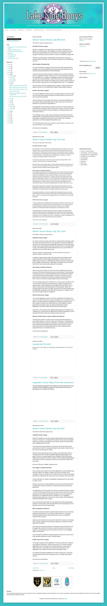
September (12, 80)
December (11, 76)
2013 (9, 118)
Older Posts (71, 568)
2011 (9, 122)
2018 (9, 111)
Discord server (92, 61)
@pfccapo (81, 40)
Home (6, 30)
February (11, 106)
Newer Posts (36, 568)
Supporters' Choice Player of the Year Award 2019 (53, 382)
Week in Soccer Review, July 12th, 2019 (49, 231)
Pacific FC (10, 53)
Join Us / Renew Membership (53, 30)
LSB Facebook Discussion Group (15, 51)
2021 (9, 70)
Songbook (21, 30)
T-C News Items (11, 56)
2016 (9, 113)
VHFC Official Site (12, 55)
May (10, 100)
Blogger (65, 598)
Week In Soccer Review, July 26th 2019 (49, 40)
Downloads (29, 30)
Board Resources (38, 30)
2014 (9, 117)
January (11, 108)
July (10, 83)
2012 (9, 120)
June (10, 98)
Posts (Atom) (41, 570)
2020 (9, 72)
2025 (9, 64)
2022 (9, 68)
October (11, 78)
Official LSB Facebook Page (14, 49)
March (11, 104)
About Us (13, 30)
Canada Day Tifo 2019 (42, 344)
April (10, 102)
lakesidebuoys (82, 46)
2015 (9, 115)
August (11, 81)
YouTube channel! (91, 73)
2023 (9, 66)
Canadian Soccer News (13, 58)
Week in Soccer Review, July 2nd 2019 (48, 428)
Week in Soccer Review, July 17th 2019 (49, 140)
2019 (9, 74)
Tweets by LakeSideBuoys (12, 41)
